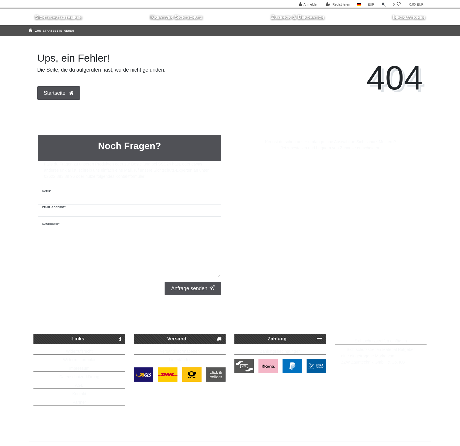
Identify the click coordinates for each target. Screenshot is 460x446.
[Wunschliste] (397, 4)
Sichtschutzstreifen (58, 17)
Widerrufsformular (79, 359)
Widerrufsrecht (79, 351)
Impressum (79, 368)
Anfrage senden (193, 288)
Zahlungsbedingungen (280, 351)
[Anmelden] (308, 4)
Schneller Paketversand (100, 319)
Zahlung (295, 339)
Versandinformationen (180, 351)
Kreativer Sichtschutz (176, 17)
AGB (79, 385)
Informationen (409, 17)
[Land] (359, 4)
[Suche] (384, 4)
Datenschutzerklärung (79, 376)
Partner (79, 402)
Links (96, 339)
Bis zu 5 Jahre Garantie (368, 319)
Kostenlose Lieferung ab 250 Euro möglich (233, 319)
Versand (194, 339)
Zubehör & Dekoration (297, 17)
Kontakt (79, 393)
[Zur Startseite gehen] (60, 30)
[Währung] (371, 4)
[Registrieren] (337, 4)
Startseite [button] (59, 93)
